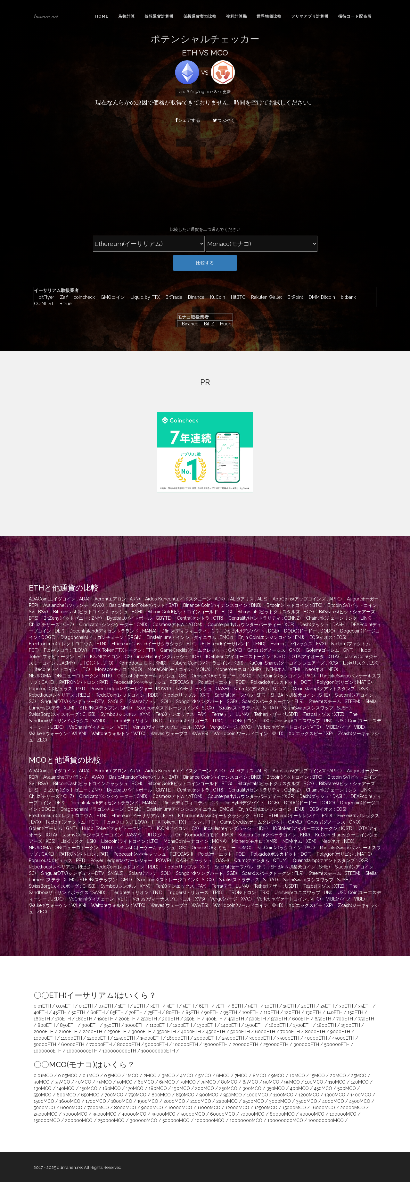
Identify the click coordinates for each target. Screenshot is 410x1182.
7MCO (241, 1075)
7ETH (221, 1006)
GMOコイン (111, 297)
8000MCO (125, 1107)
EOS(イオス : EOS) (327, 637)
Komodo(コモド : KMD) (143, 663)
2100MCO (200, 1101)
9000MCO (152, 1107)
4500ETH (215, 1031)
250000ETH (275, 1044)
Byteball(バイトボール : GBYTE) (139, 618)
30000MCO (75, 1114)
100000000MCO (285, 1120)
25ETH (327, 1006)
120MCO (360, 1082)
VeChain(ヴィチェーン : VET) (98, 727)
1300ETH (206, 1025)
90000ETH (156, 1044)
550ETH (279, 1018)
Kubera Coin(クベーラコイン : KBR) (207, 663)
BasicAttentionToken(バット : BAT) (143, 605)
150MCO (88, 1088)
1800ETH (326, 1025)
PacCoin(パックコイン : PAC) (286, 675)
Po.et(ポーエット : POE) (222, 682)
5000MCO (44, 1107)
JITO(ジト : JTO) (96, 663)
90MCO (271, 1082)
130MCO (43, 1088)
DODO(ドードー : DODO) (309, 630)
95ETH (230, 1012)
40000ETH (315, 1038)
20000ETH (205, 1038)
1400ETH (230, 1025)
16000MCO (323, 1107)
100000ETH (185, 1044)
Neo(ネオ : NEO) (321, 669)
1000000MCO (210, 1120)
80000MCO (282, 1114)
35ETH (365, 1006)
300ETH (170, 1018)
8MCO (259, 1075)
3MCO (168, 1075)
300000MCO (143, 1120)
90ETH (211, 1012)
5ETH (188, 1006)
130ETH (313, 1012)
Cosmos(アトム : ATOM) (177, 624)
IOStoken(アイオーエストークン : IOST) (245, 656)
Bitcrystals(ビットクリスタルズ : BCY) (275, 611)
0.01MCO (43, 1075)
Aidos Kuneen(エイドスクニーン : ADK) (185, 598)
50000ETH (45, 1044)
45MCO (104, 1082)
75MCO (208, 1082)
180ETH (84, 1018)
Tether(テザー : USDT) (276, 714)
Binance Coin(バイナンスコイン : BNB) (222, 605)
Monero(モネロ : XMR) (238, 669)
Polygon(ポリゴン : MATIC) (344, 682)
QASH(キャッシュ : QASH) (202, 688)
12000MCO (237, 1107)
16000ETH (178, 1038)
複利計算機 (236, 16)
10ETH (271, 1006)
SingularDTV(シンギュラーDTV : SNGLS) (82, 701)
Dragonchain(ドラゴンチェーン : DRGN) (101, 637)
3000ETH (142, 1031)
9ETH (253, 1006)
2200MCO (227, 1101)
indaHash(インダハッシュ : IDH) (169, 656)
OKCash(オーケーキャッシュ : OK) (151, 675)
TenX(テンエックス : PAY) (181, 714)
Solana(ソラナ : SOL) (150, 701)
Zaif (62, 297)
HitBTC (236, 297)
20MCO (338, 1075)
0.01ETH (42, 1006)
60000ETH (72, 1044)
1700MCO (96, 1101)
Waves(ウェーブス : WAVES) (179, 733)
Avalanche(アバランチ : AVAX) (73, 605)
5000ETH (240, 1031)
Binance (195, 297)
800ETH (46, 1025)
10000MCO (180, 1107)
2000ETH (43, 1031)
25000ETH (233, 1038)
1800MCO (121, 1101)
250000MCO (111, 1120)
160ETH (42, 1018)
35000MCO (105, 1114)
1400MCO (360, 1094)
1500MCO (44, 1101)
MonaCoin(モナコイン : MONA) (178, 669)
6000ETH (265, 1031)
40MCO (83, 1082)
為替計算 (126, 16)
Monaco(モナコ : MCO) (118, 669)
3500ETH (166, 1031)
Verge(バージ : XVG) (231, 727)
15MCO (317, 1075)
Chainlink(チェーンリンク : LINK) (339, 618)
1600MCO (69, 1101)
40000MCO (134, 1114)
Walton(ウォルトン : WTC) (118, 733)
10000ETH (45, 1038)
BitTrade (172, 297)
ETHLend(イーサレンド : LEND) (234, 643)
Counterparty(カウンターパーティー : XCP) (251, 624)
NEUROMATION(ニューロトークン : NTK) (70, 675)
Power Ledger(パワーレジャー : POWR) (130, 688)
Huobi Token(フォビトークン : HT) (117, 828)
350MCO (275, 1088)
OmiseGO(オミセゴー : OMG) (221, 675)
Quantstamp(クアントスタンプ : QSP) (330, 688)
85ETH (192, 1012)
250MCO (228, 1088)
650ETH (323, 1018)
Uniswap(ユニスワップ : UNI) (303, 720)
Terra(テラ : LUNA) (230, 714)
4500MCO (359, 1101)
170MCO (135, 1088)
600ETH (300, 1018)
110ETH (271, 1012)
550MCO (43, 1094)
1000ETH (134, 1025)
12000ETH (98, 1038)
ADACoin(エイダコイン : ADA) (59, 598)
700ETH (344, 1018)
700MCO (114, 1094)
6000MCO (71, 1107)
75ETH (154, 1012)
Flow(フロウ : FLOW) (65, 650)
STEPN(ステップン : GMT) (105, 707)
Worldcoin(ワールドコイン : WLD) (248, 733)
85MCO (250, 1082)
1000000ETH (48, 1050)
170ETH (63, 1018)
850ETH (68, 1025)
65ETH (117, 1012)
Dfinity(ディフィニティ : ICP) (189, 630)
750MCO (137, 1094)
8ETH (237, 1006)
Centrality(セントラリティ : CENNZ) (264, 618)
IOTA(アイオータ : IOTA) (315, 656)
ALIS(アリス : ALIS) (248, 598)
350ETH (192, 1018)
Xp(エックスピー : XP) (311, 733)
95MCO (292, 1082)
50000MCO (193, 1114)
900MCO (209, 1094)
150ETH (355, 1012)
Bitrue (63, 303)
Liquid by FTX (143, 297)
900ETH (90, 1025)
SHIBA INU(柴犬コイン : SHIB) (300, 695)
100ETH (250, 1012)
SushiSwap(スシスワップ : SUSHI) (317, 707)
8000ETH (315, 1031)
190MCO (181, 1088)
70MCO (188, 1082)
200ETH (127, 1018)
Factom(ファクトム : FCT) (72, 822)
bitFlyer (44, 297)
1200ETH (182, 1025)
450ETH (236, 1018)
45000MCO (164, 1114)
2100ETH (68, 1031)
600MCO (66, 1094)
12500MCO (265, 1107)
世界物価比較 (269, 16)
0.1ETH (86, 1006)
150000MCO (47, 1120)
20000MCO (352, 1107)
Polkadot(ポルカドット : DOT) (281, 682)
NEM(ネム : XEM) (283, 669)
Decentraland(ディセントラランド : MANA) (113, 630)
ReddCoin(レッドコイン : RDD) (127, 695)
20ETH (308, 1006)
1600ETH (278, 1025)
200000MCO (79, 1120)
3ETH (155, 1006)
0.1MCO (91, 1075)
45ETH (59, 1012)
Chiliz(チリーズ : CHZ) (51, 624)
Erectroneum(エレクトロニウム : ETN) (67, 643)
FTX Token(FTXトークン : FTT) (123, 650)
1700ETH (302, 1025)
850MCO (185, 1094)
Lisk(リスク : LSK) (361, 663)
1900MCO (147, 1101)
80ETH (173, 1012)
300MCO (251, 1088)
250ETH (149, 1018)
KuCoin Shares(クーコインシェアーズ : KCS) (293, 663)
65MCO (167, 1082)
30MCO (42, 1082)
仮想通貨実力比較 (200, 16)
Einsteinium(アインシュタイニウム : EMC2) (190, 637)
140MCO (66, 1088)
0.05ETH (65, 1006)
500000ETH (336, 1044)
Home (102, 16)
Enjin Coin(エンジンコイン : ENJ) (271, 637)
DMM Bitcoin (320, 297)
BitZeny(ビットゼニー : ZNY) (73, 618)
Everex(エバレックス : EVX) (298, 643)
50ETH (78, 1012)
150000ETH (215, 1044)
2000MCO (174, 1101)
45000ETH (343, 1038)
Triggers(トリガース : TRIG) (196, 720)
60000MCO (222, 1114)
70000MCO (252, 1114)
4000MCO (333, 1101)
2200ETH (92, 1031)
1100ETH (159, 1025)
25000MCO (46, 1114)
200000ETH (245, 1044)
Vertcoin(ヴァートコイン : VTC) (289, 727)
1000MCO (257, 1094)
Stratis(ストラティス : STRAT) (248, 707)
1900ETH (350, 1025)
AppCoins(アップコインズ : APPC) (307, 598)
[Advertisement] (205, 178)
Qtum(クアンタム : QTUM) (261, 688)
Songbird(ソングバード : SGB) (206, 701)
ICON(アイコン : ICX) (111, 656)
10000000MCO (246, 1120)
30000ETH (260, 1038)
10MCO (297, 1075)
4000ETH (191, 1031)
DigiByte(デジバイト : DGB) (251, 630)
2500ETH (117, 1031)
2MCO (150, 1075)
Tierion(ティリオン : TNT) (136, 720)
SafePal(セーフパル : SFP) (240, 695)
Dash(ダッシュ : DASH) (322, 624)
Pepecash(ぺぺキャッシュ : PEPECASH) (153, 682)
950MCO (233, 1094)
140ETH (334, 1012)
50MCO (125, 1082)
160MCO (111, 1088)
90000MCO (312, 1114)
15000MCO (294, 1107)
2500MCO (253, 1101)
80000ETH (128, 1044)
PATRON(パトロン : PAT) (83, 682)
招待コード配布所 (355, 16)
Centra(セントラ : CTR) (200, 618)
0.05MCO (68, 1075)
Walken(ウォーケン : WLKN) (57, 733)
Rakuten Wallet (265, 297)
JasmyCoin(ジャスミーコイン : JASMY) (102, 834)
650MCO (90, 1094)
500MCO (346, 1088)
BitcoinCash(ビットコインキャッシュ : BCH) (97, 611)
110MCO (337, 1082)
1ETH (123, 1006)
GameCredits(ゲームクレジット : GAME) (201, 650)
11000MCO (208, 1107)
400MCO (299, 1088)
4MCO (186, 1075)
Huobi (224, 323)
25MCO (358, 1075)
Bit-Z (208, 323)
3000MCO (280, 1101)
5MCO (204, 1075)
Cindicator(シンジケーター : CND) (113, 624)
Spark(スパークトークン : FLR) (273, 701)
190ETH (105, 1018)
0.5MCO (112, 1075)
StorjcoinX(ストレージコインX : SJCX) (175, 707)
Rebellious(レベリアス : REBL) (59, 695)
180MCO (158, 1088)
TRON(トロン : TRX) (249, 720)
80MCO (229, 1082)
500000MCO (176, 1120)
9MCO (277, 1075)
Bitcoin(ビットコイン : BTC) (294, 605)
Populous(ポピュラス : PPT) (57, 688)
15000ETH (151, 1038)
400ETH (214, 1018)
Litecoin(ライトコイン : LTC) (61, 669)
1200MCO (309, 1094)
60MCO (146, 1082)
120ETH (292, 1012)
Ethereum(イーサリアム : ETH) (142, 815)
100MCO (314, 1082)
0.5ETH (105, 1006)
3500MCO (306, 1101)
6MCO (223, 1075)
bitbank (346, 297)
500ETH (257, 1018)
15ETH (289, 1006)
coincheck (82, 297)
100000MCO (343, 1114)
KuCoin (216, 297)
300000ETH (306, 1044)
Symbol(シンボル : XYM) (126, 714)
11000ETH (71, 1038)
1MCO (132, 1075)
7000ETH (290, 1031)
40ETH (41, 1012)
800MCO (161, 1094)
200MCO (204, 1088)
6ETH (204, 1006)
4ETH (172, 1006)
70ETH (136, 1012)
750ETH (366, 1018)
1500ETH (254, 1025)
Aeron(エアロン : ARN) (117, 598)
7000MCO (98, 1107)
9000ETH (340, 1031)
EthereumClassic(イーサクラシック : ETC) (154, 643)
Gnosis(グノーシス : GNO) (273, 650)
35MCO (62, 1082)
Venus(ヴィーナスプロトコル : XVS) (169, 727)
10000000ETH (82, 1050)
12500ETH (124, 1038)
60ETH (97, 1012)
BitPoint (293, 297)
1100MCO (283, 1094)
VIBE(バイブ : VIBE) (345, 727)
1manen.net (46, 16)
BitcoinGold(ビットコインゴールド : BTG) (189, 611)
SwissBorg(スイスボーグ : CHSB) (62, 714)
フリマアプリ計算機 (310, 16)
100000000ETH (119, 1050)
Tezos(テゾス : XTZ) (323, 714)
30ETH (346, 1006)
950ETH (112, 1025)
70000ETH (100, 1044)
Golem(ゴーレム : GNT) (330, 650)
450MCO (323, 1088)
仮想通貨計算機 (159, 16)
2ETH (139, 1006)
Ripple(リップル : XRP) (186, 695)
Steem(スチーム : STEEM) (334, 701)
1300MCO (334, 1094)
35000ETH (288, 1038)
